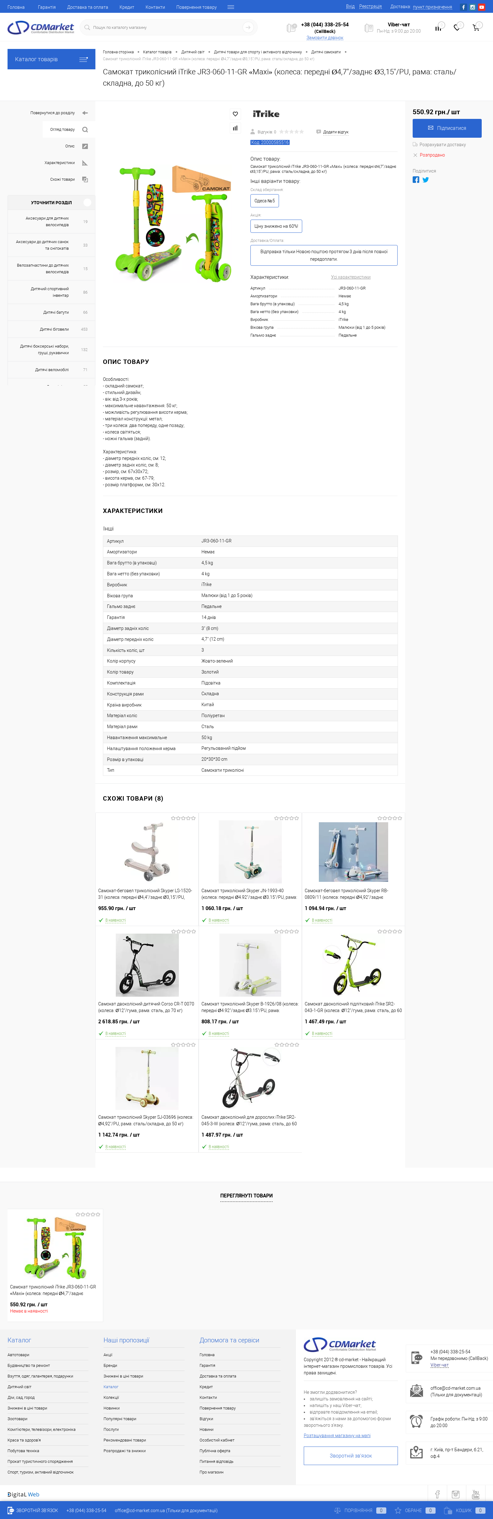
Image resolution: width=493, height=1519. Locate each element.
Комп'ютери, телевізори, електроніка (42, 1429)
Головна (16, 7)
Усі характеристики (351, 277)
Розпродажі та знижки (125, 1450)
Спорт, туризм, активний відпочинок (41, 1472)
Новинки (112, 1408)
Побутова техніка (23, 1450)
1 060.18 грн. (250, 911)
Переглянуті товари (246, 1195)
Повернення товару (196, 7)
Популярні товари (120, 1418)
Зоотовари (17, 1418)
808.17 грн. (250, 1024)
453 (84, 329)
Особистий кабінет (217, 1440)
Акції (108, 1354)
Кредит (127, 7)
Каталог (111, 1386)
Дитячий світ (19, 1386)
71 (85, 369)
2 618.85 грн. (147, 1024)
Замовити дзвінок (325, 37)
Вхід (350, 6)
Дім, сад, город (21, 1397)
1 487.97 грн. (250, 1137)
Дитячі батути (56, 312)
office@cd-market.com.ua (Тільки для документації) (166, 1510)
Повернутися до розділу (59, 113)
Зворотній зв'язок (351, 1456)
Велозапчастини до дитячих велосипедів (43, 268)
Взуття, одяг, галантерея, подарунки (40, 1376)
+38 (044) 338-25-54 (325, 24)
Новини (206, 1429)
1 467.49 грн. (353, 1024)
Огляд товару (69, 130)
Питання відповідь (216, 1461)
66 (85, 312)
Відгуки (206, 1418)
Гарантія (47, 7)
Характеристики (66, 163)
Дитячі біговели (54, 329)
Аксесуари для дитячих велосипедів (47, 221)
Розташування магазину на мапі (337, 1435)
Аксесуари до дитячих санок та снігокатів (42, 245)
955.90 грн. (147, 911)
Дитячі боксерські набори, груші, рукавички (44, 349)
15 (85, 268)
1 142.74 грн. (147, 1137)
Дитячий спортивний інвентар (50, 292)
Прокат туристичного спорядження (40, 1461)
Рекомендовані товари (125, 1440)
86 (85, 292)
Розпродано (429, 154)
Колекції (111, 1397)
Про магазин (211, 1472)
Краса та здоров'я (24, 1440)
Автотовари (18, 1354)
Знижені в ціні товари (27, 1408)
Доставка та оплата (87, 7)
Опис (76, 146)
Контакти (155, 7)
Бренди (110, 1365)
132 (84, 349)
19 (85, 221)
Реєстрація (370, 6)
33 (85, 245)
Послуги (111, 1429)
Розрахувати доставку (439, 144)
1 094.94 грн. (353, 911)
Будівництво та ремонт (29, 1365)
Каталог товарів (51, 59)
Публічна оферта (215, 1450)
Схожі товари (69, 180)
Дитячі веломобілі (52, 369)
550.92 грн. (28, 1304)
